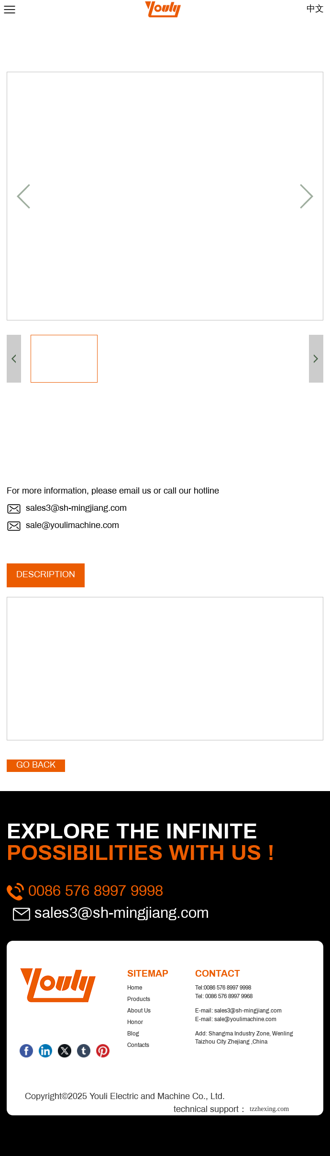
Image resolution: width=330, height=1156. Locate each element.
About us (139, 1011)
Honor (135, 1022)
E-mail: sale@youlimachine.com (235, 1019)
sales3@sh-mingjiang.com (76, 509)
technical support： (239, 1109)
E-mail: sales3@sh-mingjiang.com (238, 1011)
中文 (315, 9)
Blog (133, 1034)
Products (138, 999)
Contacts (138, 1045)
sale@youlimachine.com (72, 526)
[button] (23, 196)
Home (134, 988)
